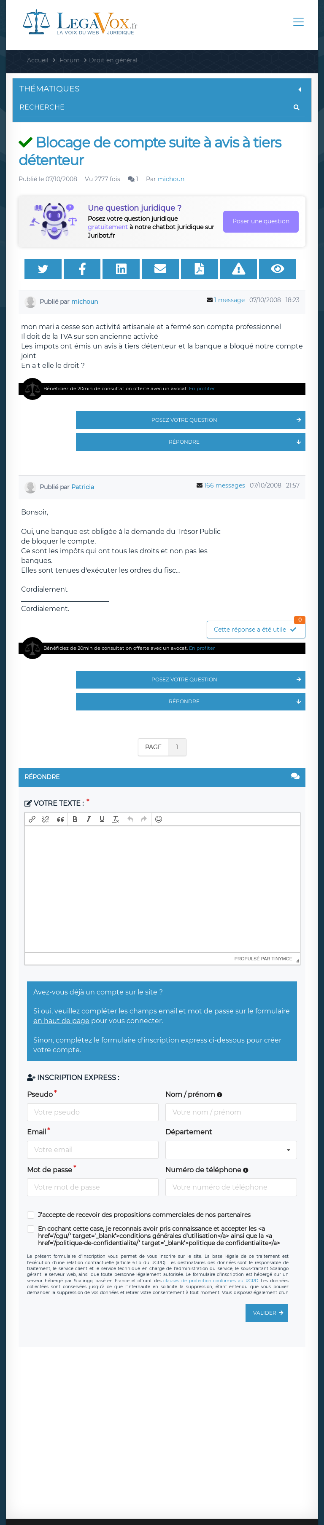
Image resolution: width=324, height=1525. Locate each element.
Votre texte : (54, 803)
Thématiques (162, 89)
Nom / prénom (193, 1095)
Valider (270, 1313)
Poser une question (260, 221)
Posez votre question (228, 420)
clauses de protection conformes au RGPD (210, 1281)
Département (188, 1132)
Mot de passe (49, 1170)
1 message (229, 300)
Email (36, 1132)
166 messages (224, 485)
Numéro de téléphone (206, 1170)
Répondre (237, 442)
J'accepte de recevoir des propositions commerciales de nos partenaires (144, 1215)
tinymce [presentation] (282, 958)
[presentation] (32, 819)
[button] (32, 819)
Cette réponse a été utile (259, 627)
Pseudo (40, 1095)
